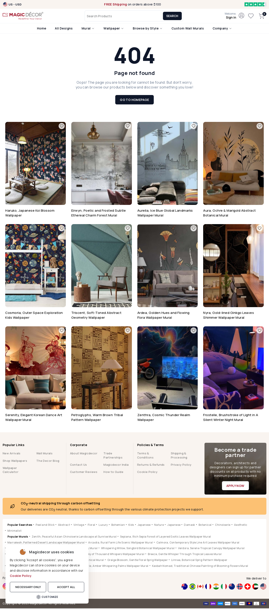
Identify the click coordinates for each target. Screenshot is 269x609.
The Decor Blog (47, 461)
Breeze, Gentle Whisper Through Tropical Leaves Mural (185, 555)
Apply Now (235, 486)
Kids (131, 525)
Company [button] (222, 29)
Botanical (205, 525)
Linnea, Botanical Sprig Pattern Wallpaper (199, 560)
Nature (159, 525)
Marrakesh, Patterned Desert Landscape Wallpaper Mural (46, 543)
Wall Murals (44, 454)
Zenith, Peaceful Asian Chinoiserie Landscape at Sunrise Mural (74, 537)
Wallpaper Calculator (10, 470)
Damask (189, 525)
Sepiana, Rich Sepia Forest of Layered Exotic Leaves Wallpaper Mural (165, 537)
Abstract (64, 525)
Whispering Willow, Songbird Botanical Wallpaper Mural (138, 549)
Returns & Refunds (151, 465)
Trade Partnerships (112, 456)
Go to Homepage (134, 100)
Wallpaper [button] (113, 29)
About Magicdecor (83, 454)
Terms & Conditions (145, 456)
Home (41, 29)
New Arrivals (12, 454)
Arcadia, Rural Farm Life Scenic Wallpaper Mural (120, 543)
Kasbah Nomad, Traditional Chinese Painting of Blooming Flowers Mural (200, 566)
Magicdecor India (116, 465)
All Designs (64, 29)
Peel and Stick (45, 525)
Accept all (66, 587)
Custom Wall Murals (187, 29)
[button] (230, 16)
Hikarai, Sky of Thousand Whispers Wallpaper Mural (110, 555)
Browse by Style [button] (147, 29)
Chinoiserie (222, 525)
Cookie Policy (20, 576)
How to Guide (113, 472)
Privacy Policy (181, 465)
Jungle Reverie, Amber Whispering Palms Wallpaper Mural (110, 566)
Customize (47, 597)
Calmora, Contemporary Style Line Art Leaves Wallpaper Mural (197, 543)
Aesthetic (240, 525)
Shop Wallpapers (15, 461)
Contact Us (78, 465)
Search (174, 16)
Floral (91, 525)
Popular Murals (17, 537)
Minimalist (14, 531)
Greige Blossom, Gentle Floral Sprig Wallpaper (137, 560)
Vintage (78, 525)
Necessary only (28, 587)
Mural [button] (88, 29)
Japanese (144, 525)
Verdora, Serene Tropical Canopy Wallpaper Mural (211, 549)
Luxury (103, 525)
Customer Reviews (83, 472)
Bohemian (118, 525)
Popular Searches (19, 525)
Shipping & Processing (179, 456)
